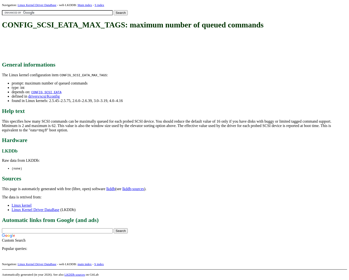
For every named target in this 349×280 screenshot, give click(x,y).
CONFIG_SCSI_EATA (46, 92)
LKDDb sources (74, 275)
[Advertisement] (90, 46)
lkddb (110, 189)
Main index (85, 5)
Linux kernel (22, 206)
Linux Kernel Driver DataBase (37, 5)
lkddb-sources (133, 189)
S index (99, 5)
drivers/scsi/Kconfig (44, 96)
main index (85, 264)
